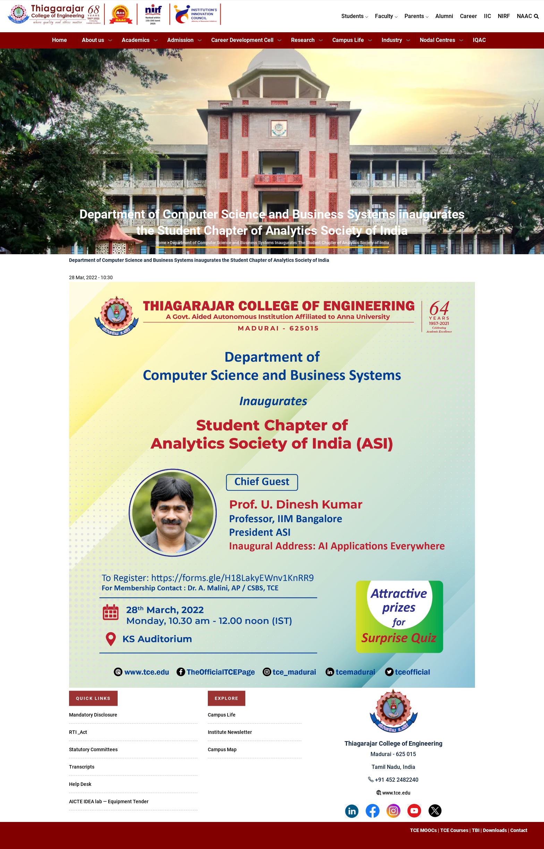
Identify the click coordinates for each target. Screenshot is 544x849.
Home (59, 40)
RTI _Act (78, 732)
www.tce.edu (393, 793)
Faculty (386, 16)
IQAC (479, 40)
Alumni (444, 16)
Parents (416, 16)
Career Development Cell (242, 40)
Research (303, 40)
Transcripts (81, 767)
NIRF (504, 16)
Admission (180, 40)
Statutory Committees (93, 749)
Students (354, 16)
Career (468, 16)
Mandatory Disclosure (93, 715)
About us (93, 40)
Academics (136, 40)
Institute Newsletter (230, 732)
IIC (487, 16)
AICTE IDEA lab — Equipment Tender (108, 801)
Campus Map (222, 749)
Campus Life (348, 40)
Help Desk (80, 784)
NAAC (524, 16)
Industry (392, 40)
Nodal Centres (437, 40)
